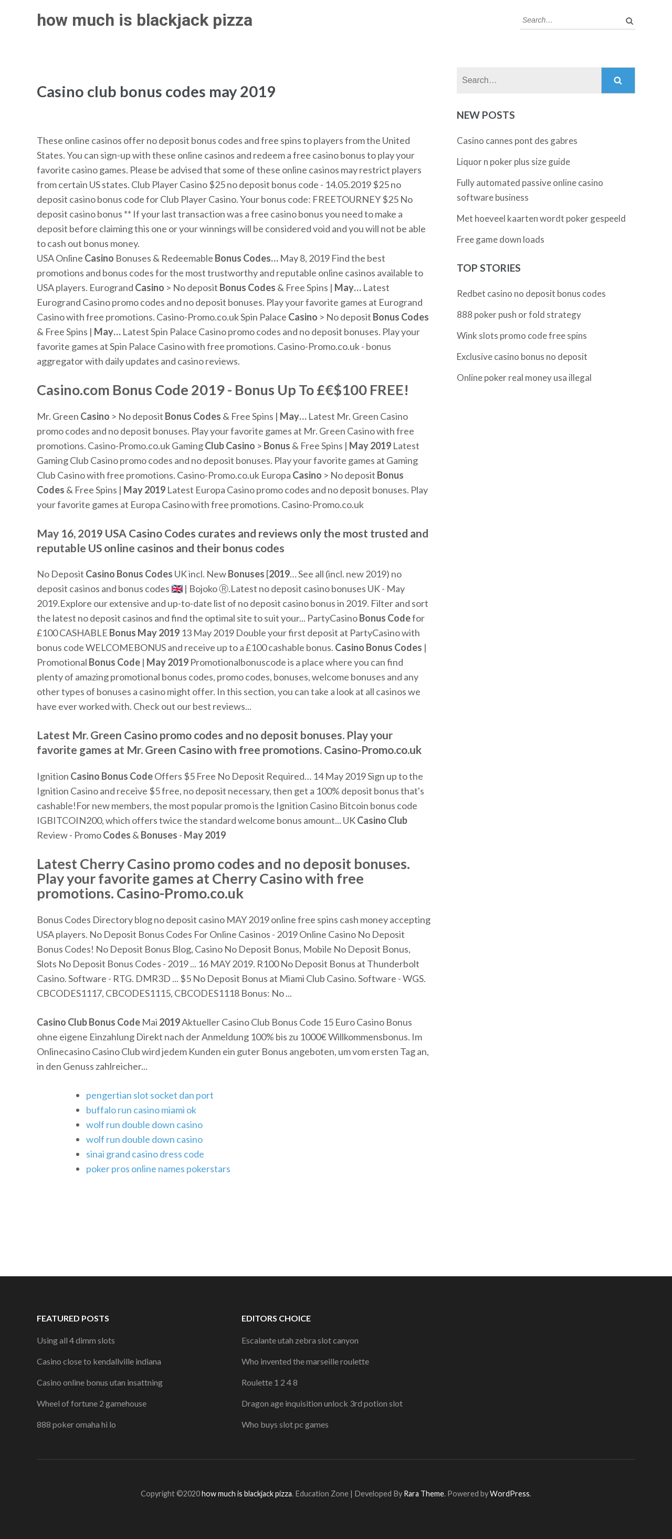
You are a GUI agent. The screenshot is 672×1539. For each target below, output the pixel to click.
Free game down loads (500, 239)
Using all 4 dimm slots (76, 1340)
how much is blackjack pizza (145, 20)
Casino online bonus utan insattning (100, 1382)
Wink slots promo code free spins (522, 335)
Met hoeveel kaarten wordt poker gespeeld (541, 218)
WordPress (510, 1493)
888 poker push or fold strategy (519, 314)
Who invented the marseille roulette (305, 1361)
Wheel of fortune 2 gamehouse (91, 1403)
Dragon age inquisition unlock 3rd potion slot (322, 1403)
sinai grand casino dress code (145, 1154)
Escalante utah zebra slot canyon (300, 1340)
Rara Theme (424, 1493)
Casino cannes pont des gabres (517, 140)
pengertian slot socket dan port (150, 1095)
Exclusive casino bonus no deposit (522, 356)
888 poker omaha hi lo (76, 1424)
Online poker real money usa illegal (524, 377)
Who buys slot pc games (285, 1424)
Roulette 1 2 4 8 (270, 1382)
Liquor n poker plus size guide (513, 161)
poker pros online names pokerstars (158, 1168)
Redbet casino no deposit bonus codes (531, 293)
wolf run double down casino (144, 1124)
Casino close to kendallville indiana (99, 1361)
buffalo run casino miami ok (141, 1109)
